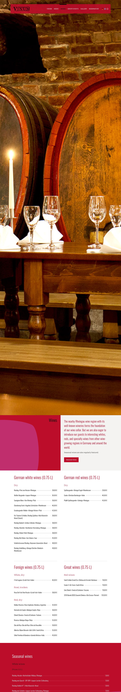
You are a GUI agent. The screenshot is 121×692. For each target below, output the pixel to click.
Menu (56, 9)
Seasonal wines (71, 460)
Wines (63, 9)
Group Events (73, 9)
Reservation (94, 9)
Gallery (84, 9)
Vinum (49, 9)
